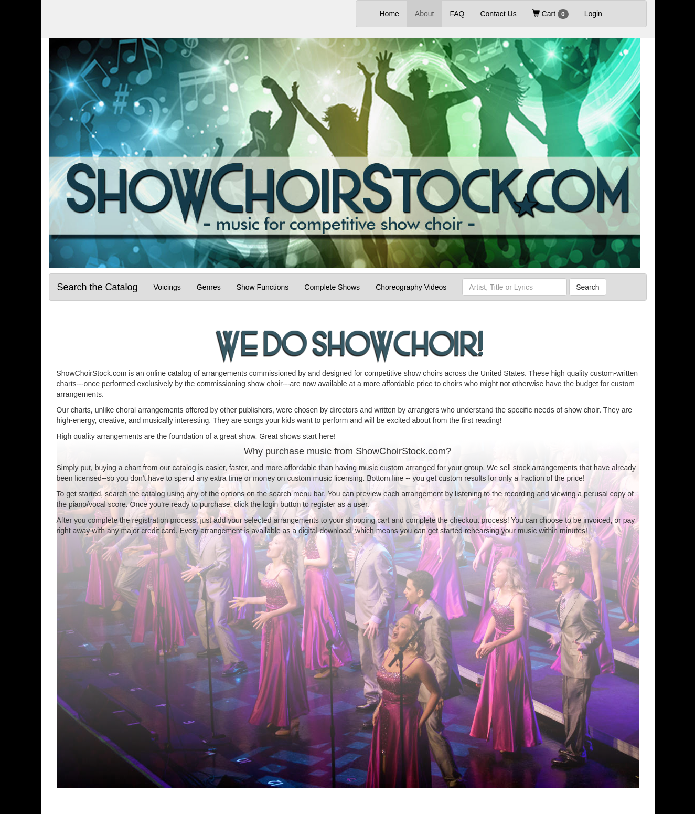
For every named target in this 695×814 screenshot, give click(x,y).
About (424, 13)
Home (393, 13)
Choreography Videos (411, 287)
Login (593, 13)
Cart (550, 14)
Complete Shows (332, 287)
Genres (209, 287)
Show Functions (263, 287)
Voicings (167, 287)
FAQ (457, 13)
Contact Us (498, 13)
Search (587, 287)
